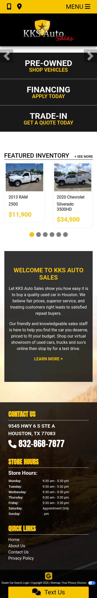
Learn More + (48, 358)
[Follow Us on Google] (48, 576)
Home (13, 539)
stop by (44, 348)
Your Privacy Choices (78, 582)
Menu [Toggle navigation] (78, 6)
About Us (16, 545)
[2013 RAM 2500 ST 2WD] (24, 177)
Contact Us (18, 552)
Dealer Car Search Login (15, 582)
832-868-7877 (42, 443)
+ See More (83, 156)
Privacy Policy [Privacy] (21, 558)
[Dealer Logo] (48, 30)
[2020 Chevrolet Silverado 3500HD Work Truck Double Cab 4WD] (73, 177)
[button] (6, 56)
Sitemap (55, 582)
